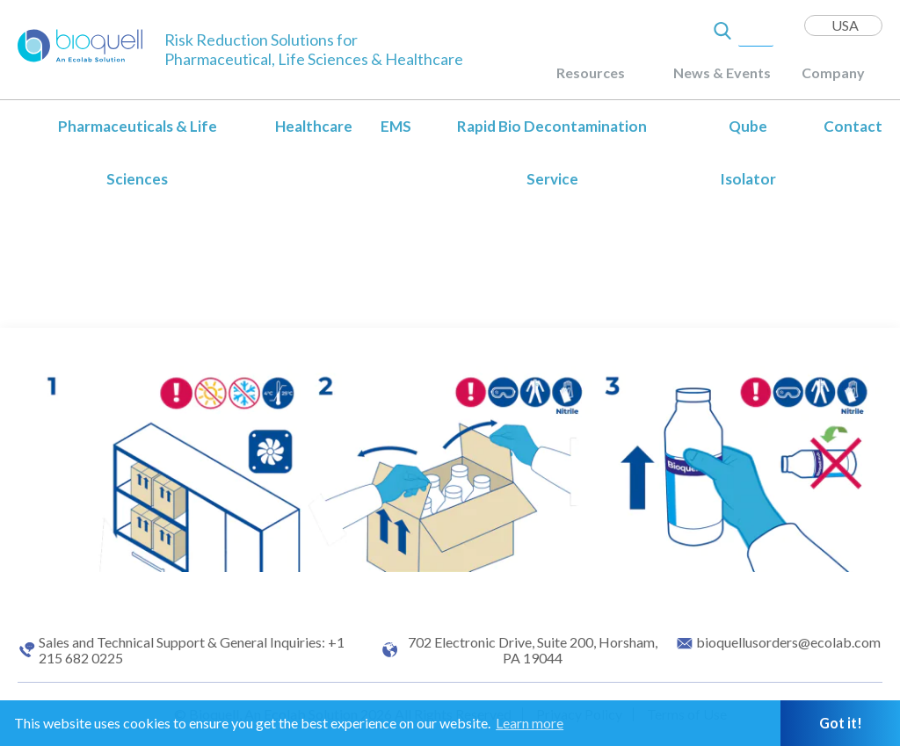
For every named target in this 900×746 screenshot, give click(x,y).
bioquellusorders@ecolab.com (788, 642)
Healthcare (313, 126)
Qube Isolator (748, 152)
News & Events (722, 72)
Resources (590, 72)
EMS (396, 126)
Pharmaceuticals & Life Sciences (137, 152)
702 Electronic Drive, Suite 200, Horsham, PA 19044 (532, 650)
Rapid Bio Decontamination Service (552, 152)
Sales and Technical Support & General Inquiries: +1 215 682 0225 (192, 650)
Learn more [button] (529, 722)
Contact (853, 126)
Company (833, 72)
